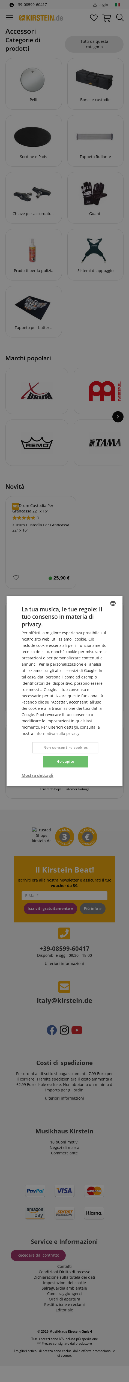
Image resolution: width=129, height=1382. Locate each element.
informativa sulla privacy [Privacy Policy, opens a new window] (56, 733)
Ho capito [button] (65, 761)
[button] (37, 775)
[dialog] (64, 691)
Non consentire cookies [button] (65, 747)
